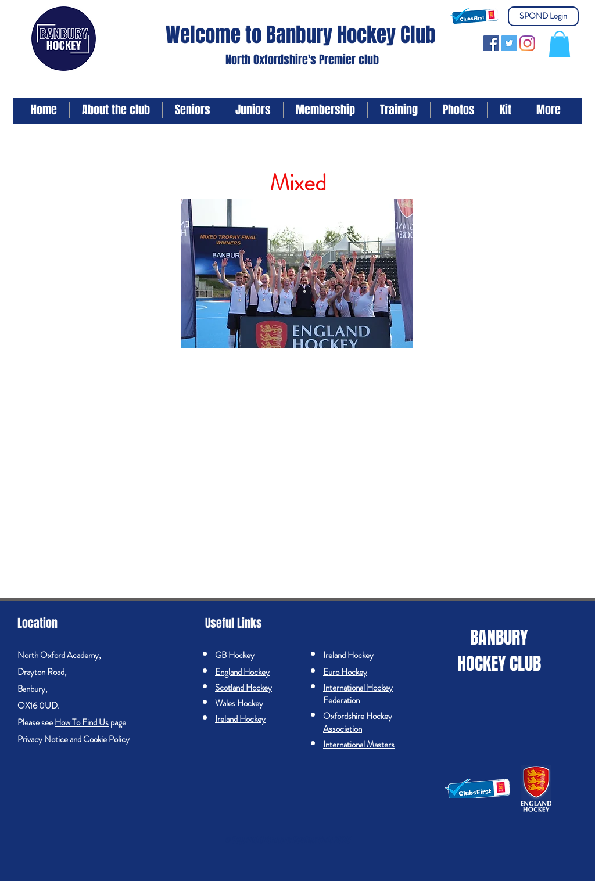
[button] (560, 44)
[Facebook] (491, 43)
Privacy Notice (42, 739)
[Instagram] (527, 43)
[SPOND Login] (543, 16)
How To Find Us (82, 722)
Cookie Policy (106, 739)
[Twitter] (509, 43)
